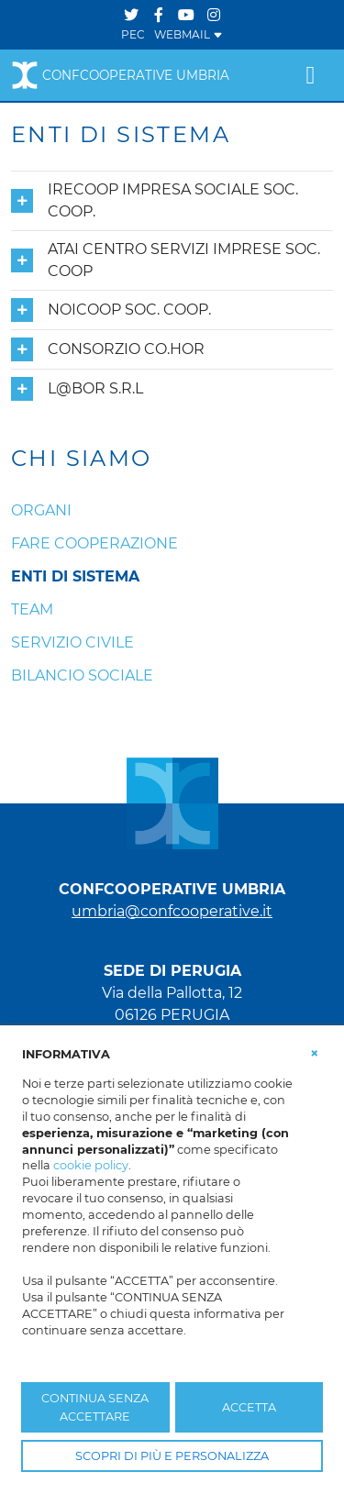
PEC (133, 34)
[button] (315, 1053)
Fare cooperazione (94, 543)
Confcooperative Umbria (120, 75)
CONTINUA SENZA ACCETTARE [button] (95, 1406)
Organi (41, 510)
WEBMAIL (188, 34)
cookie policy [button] (90, 1165)
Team (32, 609)
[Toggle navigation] (310, 75)
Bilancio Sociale (82, 675)
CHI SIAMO (81, 458)
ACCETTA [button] (249, 1407)
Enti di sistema (75, 576)
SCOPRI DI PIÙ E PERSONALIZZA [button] (172, 1456)
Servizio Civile (72, 642)
